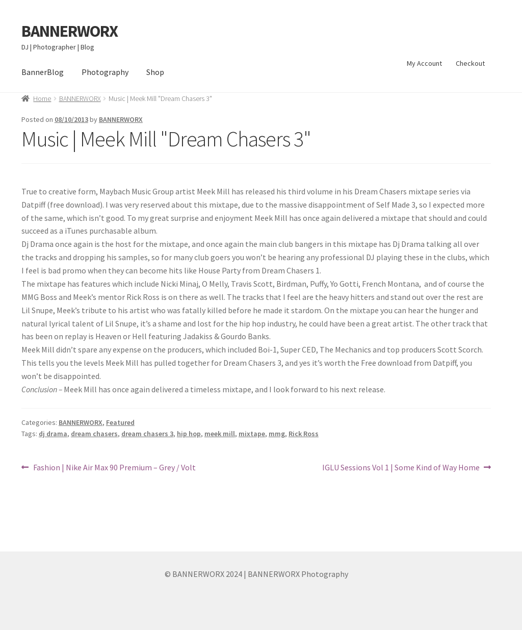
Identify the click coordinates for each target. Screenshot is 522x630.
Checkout (470, 63)
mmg (277, 433)
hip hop (189, 433)
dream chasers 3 (147, 433)
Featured (120, 422)
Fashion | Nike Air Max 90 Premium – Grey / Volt (114, 467)
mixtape (252, 433)
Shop (155, 72)
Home (42, 98)
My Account (424, 63)
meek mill (219, 433)
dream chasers (94, 433)
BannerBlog (42, 72)
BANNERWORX (69, 31)
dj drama (53, 433)
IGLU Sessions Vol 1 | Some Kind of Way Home (401, 467)
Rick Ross (304, 433)
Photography (105, 72)
